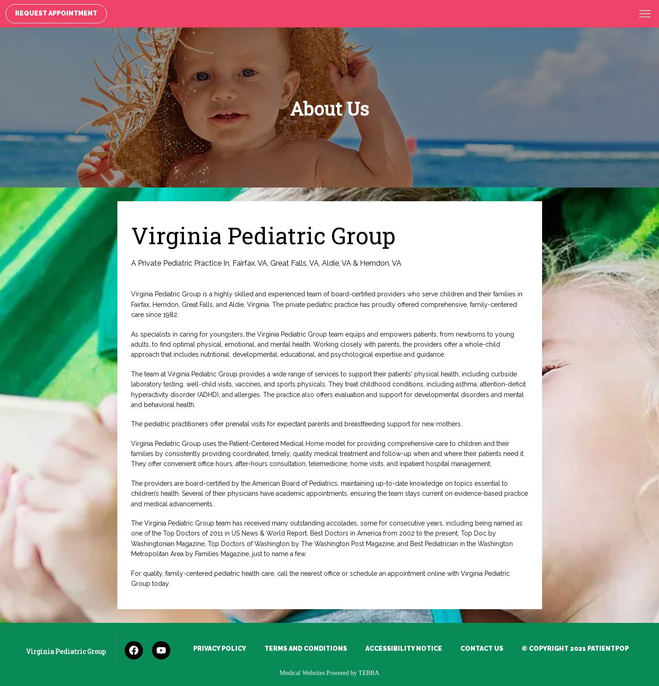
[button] (645, 14)
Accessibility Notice (403, 648)
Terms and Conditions (305, 648)
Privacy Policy (219, 648)
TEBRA (369, 673)
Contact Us (481, 648)
